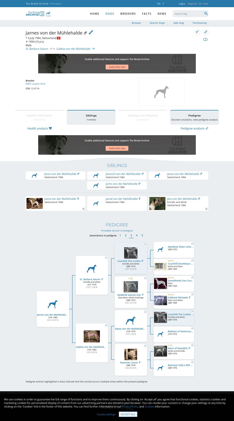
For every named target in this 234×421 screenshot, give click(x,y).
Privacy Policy (130, 406)
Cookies (149, 406)
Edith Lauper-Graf (35, 72)
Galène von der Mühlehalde (73, 49)
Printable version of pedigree (117, 211)
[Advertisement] (104, 58)
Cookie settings (106, 414)
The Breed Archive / (38, 3)
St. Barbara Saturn (37, 49)
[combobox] (190, 13)
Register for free (198, 3)
